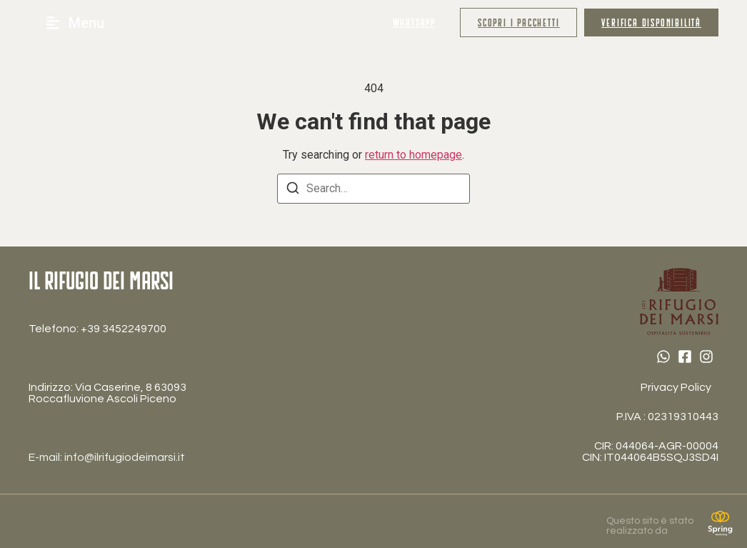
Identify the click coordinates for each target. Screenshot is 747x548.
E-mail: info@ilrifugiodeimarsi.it (107, 457)
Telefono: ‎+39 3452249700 (97, 328)
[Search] (292, 190)
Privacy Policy (676, 387)
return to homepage (413, 154)
